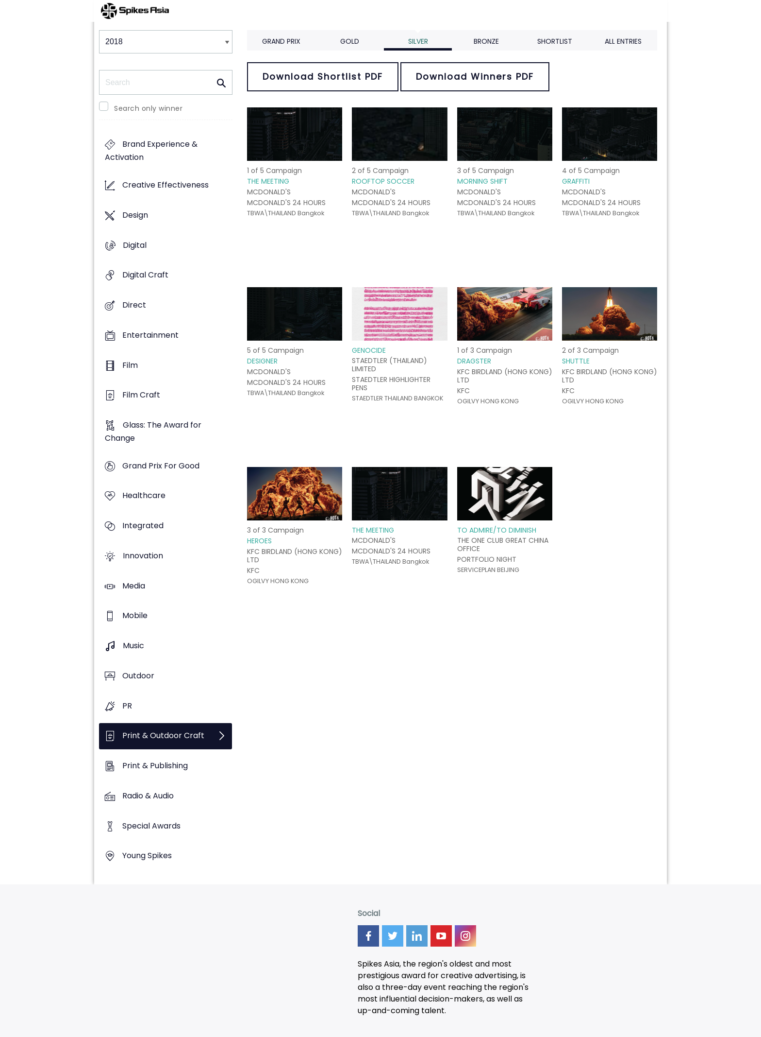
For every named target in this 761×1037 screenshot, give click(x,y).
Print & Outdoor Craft (163, 736)
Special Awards (151, 825)
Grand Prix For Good (160, 465)
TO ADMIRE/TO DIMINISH (496, 530)
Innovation (143, 555)
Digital (135, 245)
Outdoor (138, 675)
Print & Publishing (155, 765)
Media (133, 585)
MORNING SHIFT (482, 181)
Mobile (135, 616)
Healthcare (143, 495)
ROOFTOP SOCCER (383, 181)
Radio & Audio (148, 795)
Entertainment (150, 335)
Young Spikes (147, 856)
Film (130, 365)
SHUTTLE (576, 361)
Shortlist (554, 41)
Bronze (486, 41)
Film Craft (141, 395)
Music (133, 646)
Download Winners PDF (475, 76)
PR (127, 705)
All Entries (623, 41)
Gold (349, 41)
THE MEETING (268, 181)
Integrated (143, 526)
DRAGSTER (474, 361)
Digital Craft (145, 275)
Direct (134, 305)
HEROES (259, 541)
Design (135, 215)
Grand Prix (281, 41)
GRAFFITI (576, 181)
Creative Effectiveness (165, 185)
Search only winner (148, 108)
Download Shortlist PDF (323, 76)
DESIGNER (262, 361)
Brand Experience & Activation (151, 151)
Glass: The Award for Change (153, 431)
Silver (418, 41)
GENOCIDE (369, 350)
